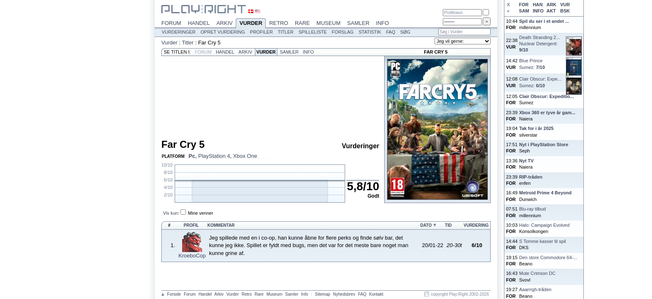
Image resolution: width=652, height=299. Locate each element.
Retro (278, 23)
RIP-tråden (531, 176)
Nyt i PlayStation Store (543, 144)
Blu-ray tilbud (532, 208)
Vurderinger (178, 31)
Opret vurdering (222, 31)
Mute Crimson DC (537, 273)
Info (382, 23)
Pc (192, 156)
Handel (199, 23)
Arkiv (224, 23)
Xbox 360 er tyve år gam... (547, 112)
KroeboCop (192, 255)
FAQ (390, 31)
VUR (565, 4)
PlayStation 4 (214, 156)
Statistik (369, 31)
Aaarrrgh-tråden (535, 289)
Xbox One (245, 156)
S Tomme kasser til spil (542, 241)
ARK (551, 4)
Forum (171, 23)
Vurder (250, 23)
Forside (174, 294)
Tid (448, 225)
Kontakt (376, 294)
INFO (538, 10)
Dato (426, 225)
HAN (538, 4)
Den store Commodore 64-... (548, 257)
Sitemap (322, 294)
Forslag (343, 31)
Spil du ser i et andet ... (544, 21)
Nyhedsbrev (344, 294)
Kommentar (221, 225)
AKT (551, 10)
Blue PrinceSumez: (532, 63)
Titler (286, 31)
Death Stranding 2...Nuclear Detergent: (539, 44)
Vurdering (476, 225)
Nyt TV (526, 160)
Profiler (261, 31)
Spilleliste (313, 31)
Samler (358, 23)
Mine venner (200, 213)
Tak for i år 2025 (536, 128)
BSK (565, 10)
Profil (191, 225)
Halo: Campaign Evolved (544, 225)
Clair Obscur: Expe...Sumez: (540, 82)
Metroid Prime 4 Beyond (545, 192)
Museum (328, 23)
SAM (524, 10)
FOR (524, 4)
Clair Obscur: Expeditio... (546, 96)
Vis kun (170, 213)
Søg (405, 31)
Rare (302, 23)
